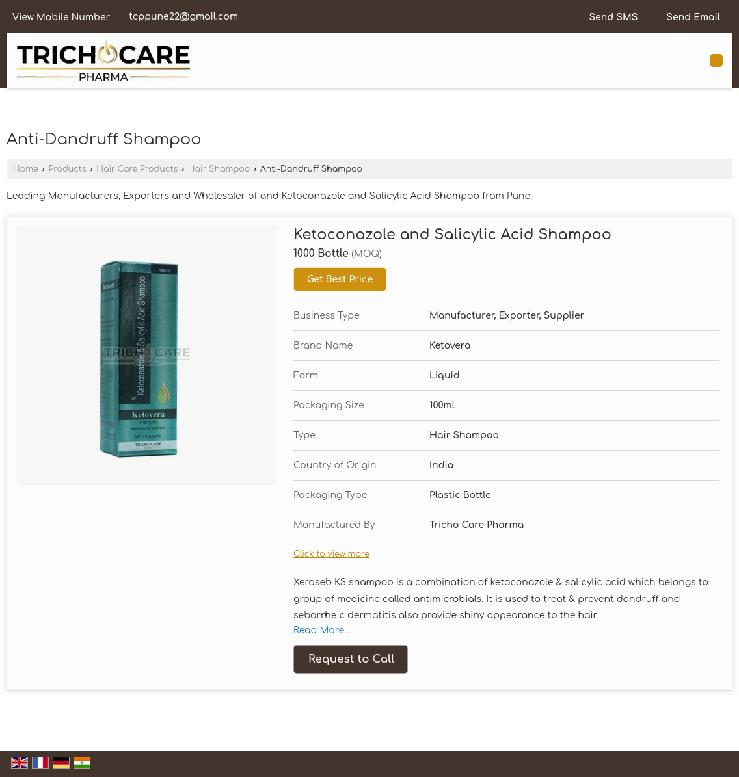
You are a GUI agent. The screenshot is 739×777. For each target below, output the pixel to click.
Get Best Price (340, 279)
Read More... (321, 630)
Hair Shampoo (219, 169)
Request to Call (351, 659)
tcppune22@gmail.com (183, 16)
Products (67, 169)
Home (25, 169)
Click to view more (331, 554)
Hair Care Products (137, 169)
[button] (61, 17)
